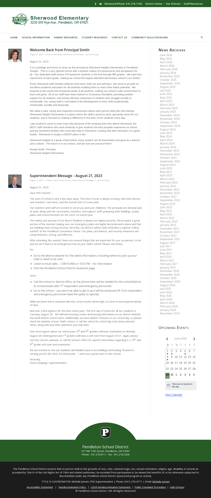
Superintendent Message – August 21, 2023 (66, 175)
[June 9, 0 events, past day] (172, 358)
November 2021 (170, 232)
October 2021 (168, 235)
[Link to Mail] (100, 3)
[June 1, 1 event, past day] (167, 352)
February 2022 (169, 221)
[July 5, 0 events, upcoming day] (194, 376)
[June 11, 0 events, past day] (181, 358)
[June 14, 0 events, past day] (194, 358)
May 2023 (166, 172)
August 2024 (167, 129)
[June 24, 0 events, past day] (176, 370)
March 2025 (167, 105)
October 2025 (168, 80)
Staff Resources (193, 3)
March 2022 (167, 218)
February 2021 (169, 264)
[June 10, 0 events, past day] (176, 358)
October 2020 (168, 278)
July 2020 (165, 288)
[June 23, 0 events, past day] (172, 370)
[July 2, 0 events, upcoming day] (181, 376)
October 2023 (168, 158)
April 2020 (166, 299)
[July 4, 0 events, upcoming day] (189, 376)
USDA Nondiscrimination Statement (111, 487)
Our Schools (173, 3)
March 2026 (167, 66)
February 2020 (169, 306)
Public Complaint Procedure (150, 487)
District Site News (54, 54)
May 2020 (166, 296)
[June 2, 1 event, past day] (172, 352)
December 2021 (169, 228)
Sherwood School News (73, 54)
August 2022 (167, 204)
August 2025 (167, 87)
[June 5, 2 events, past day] (185, 352)
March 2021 (167, 260)
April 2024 (166, 140)
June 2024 (166, 133)
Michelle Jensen (161, 481)
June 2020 (166, 292)
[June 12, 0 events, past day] (185, 358)
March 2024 (167, 143)
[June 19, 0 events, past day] (185, 364)
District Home (153, 3)
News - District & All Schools (59, 180)
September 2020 (170, 281)
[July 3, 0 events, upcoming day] (185, 376)
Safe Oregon (177, 487)
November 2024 (170, 119)
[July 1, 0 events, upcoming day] (176, 376)
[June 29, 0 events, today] (167, 376)
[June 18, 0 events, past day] (181, 364)
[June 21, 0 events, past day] (194, 364)
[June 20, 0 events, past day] (189, 364)
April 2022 (166, 214)
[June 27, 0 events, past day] (189, 370)
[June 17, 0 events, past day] (176, 364)
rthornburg (93, 54)
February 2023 (169, 182)
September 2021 (170, 239)
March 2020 (167, 303)
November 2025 (170, 76)
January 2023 (168, 186)
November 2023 (170, 154)
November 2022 (170, 193)
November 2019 (170, 313)
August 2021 (167, 243)
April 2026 (166, 62)
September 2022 (170, 200)
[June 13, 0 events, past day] (189, 358)
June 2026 (166, 55)
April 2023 (166, 175)
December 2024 (169, 115)
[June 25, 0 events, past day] (181, 370)
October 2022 (168, 196)
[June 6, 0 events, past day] (189, 352)
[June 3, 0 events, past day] (176, 352)
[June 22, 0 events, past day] (167, 370)
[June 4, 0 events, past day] (181, 352)
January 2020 (168, 310)
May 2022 (166, 211)
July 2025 (165, 90)
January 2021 (168, 267)
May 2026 (166, 58)
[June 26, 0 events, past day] (185, 370)
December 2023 (169, 150)
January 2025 (168, 111)
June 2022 (166, 207)
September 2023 (170, 161)
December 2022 (169, 189)
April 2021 (166, 257)
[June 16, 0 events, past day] (172, 364)
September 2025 (170, 83)
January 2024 (168, 147)
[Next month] (194, 339)
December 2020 (169, 271)
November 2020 (170, 274)
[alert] (180, 385)
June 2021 (166, 249)
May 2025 (166, 97)
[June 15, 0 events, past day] (167, 364)
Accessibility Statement (40, 487)
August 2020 (167, 285)
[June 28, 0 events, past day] (194, 370)
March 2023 (167, 179)
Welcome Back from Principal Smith (60, 50)
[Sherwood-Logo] (51, 20)
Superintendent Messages (83, 180)
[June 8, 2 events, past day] (167, 358)
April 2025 (166, 101)
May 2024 (166, 136)
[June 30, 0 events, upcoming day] (172, 376)
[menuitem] (154, 3)
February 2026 (169, 69)
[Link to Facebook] (95, 3)
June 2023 (166, 168)
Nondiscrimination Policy (73, 487)
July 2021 (165, 246)
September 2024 (170, 126)
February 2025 (169, 108)
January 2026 (168, 73)
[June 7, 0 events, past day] (194, 352)
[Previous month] (167, 339)
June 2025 (166, 94)
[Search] (201, 37)
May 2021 (166, 253)
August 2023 (167, 165)
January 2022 (168, 225)
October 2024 (168, 122)
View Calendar (173, 394)
